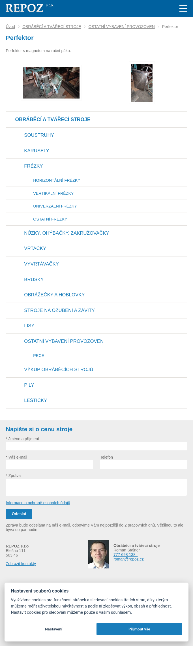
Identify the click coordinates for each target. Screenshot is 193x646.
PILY (29, 385)
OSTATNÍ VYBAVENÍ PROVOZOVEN (122, 26)
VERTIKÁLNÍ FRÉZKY (53, 193)
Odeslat (19, 514)
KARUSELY (36, 150)
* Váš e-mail (16, 457)
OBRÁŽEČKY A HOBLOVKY (54, 295)
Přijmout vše (139, 629)
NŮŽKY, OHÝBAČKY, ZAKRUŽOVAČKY (66, 233)
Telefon (106, 457)
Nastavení (53, 629)
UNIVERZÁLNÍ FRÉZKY (55, 206)
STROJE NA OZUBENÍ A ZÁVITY (59, 310)
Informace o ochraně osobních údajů (38, 502)
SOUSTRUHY (39, 135)
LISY (29, 325)
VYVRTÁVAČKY (41, 264)
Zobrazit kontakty (21, 563)
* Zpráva (13, 475)
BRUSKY (34, 279)
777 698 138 (125, 554)
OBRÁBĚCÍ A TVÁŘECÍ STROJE (51, 26)
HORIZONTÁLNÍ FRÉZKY (56, 180)
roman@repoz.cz (128, 559)
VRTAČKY (35, 248)
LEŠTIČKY (35, 400)
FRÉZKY (33, 166)
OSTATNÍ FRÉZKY (50, 219)
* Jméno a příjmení (22, 439)
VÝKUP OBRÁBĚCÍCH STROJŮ (58, 369)
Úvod (10, 26)
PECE (38, 355)
